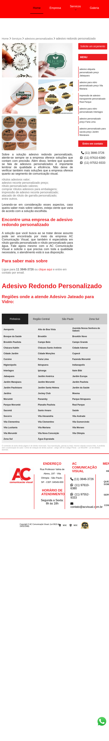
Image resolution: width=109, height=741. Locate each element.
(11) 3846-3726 (92, 152)
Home (37, 7)
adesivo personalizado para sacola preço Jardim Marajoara (93, 131)
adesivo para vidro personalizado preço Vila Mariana (91, 85)
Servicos (75, 6)
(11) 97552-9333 (92, 162)
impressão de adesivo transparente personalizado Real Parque (92, 98)
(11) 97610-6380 (92, 157)
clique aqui (45, 269)
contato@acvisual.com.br (82, 505)
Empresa (55, 7)
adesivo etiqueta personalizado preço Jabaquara (89, 72)
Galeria (94, 7)
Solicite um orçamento (92, 45)
